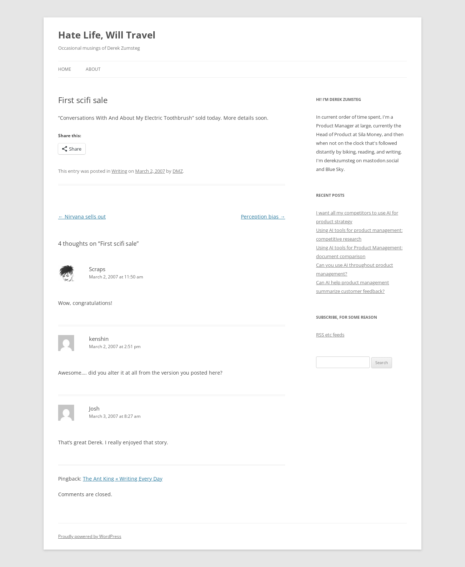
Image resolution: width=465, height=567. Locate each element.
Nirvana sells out (82, 216)
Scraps (97, 269)
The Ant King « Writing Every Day (122, 478)
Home (64, 69)
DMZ (178, 171)
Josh (94, 408)
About (93, 69)
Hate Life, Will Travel (106, 34)
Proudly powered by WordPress (89, 536)
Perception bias (263, 216)
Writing (119, 171)
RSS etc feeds (330, 334)
